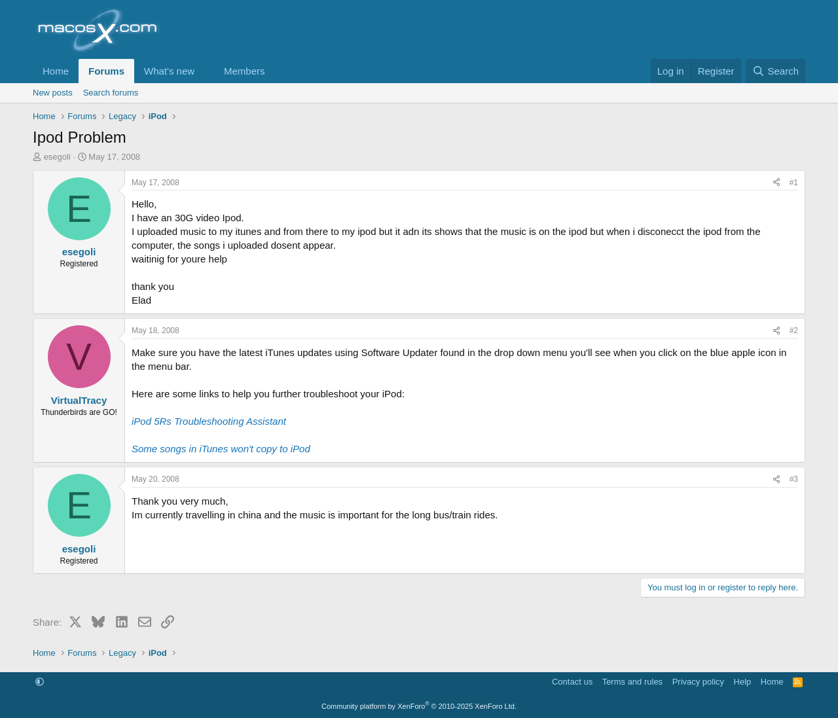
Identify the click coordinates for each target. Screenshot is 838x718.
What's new (169, 71)
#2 (794, 330)
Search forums (111, 93)
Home (56, 71)
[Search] (775, 71)
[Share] (776, 182)
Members (244, 71)
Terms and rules (632, 682)
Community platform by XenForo (419, 706)
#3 (794, 479)
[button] (205, 71)
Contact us (572, 682)
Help (743, 682)
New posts (53, 93)
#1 (794, 182)
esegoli (57, 157)
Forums (106, 71)
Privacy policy (698, 682)
